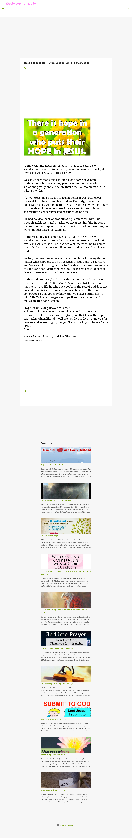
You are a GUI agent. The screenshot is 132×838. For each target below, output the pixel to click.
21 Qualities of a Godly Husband (52, 465)
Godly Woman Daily (21, 3)
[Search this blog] (119, 8)
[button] (25, 67)
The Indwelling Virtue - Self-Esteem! (53, 755)
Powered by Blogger (66, 825)
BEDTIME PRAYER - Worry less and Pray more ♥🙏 (58, 648)
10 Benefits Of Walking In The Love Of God (55, 790)
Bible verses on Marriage (49, 536)
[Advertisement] (44, 12)
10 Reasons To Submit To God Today (53, 719)
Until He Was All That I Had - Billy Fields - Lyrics (57, 500)
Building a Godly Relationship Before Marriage (57, 684)
